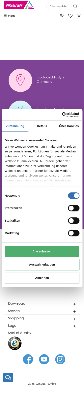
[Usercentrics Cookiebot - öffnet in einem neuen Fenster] (61, 114)
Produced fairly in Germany (50, 79)
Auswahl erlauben (42, 264)
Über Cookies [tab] (69, 126)
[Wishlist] (70, 16)
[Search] (75, 6)
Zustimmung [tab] (15, 126)
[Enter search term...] (58, 6)
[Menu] (10, 15)
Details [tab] (42, 126)
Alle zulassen (42, 251)
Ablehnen (42, 277)
